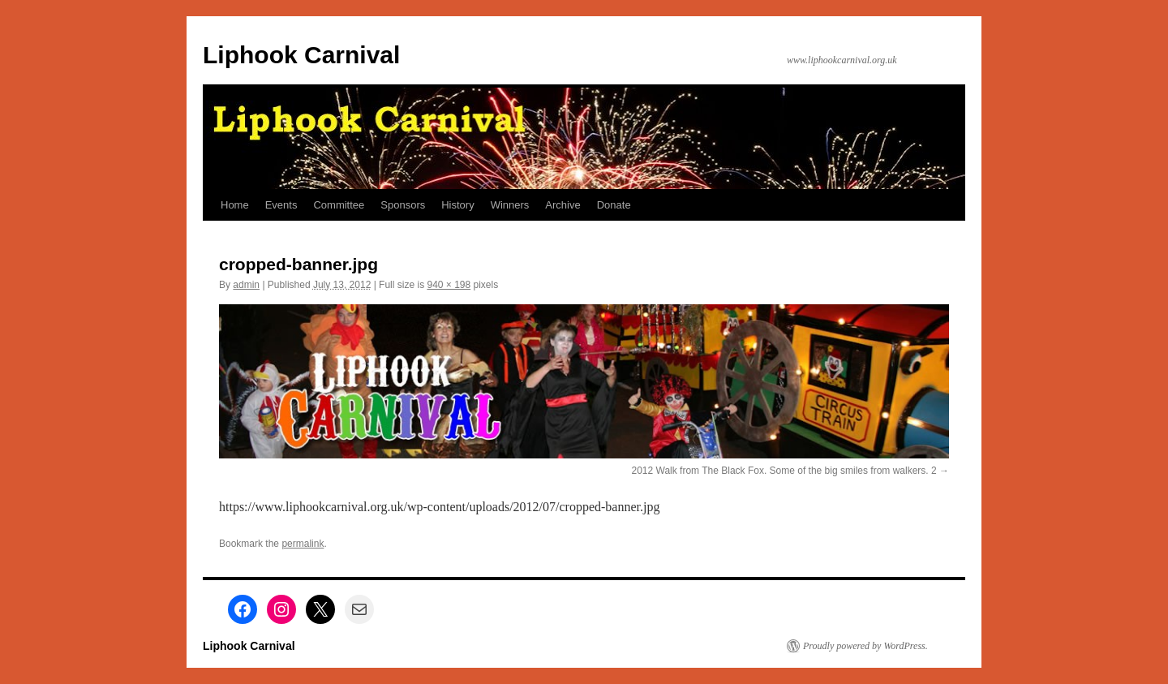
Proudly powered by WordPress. (865, 646)
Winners (510, 205)
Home (235, 205)
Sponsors (402, 205)
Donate (614, 205)
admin (246, 284)
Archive (562, 205)
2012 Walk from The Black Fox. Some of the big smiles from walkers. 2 (784, 470)
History (457, 205)
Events (281, 205)
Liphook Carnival (301, 54)
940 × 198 (448, 284)
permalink (302, 543)
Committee (338, 205)
